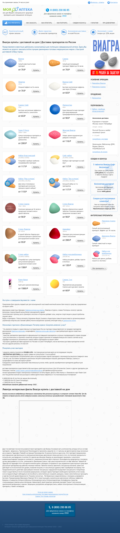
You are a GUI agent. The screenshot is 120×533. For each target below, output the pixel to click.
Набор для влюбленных (72, 254)
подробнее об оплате (99, 152)
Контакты (114, 2)
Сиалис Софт (23, 105)
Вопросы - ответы (97, 2)
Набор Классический (26, 155)
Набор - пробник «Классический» (98, 110)
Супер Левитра (24, 229)
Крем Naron (23, 279)
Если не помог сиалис (45, 492)
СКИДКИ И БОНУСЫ (79, 23)
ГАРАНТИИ (94, 23)
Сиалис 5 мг (67, 279)
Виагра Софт (67, 82)
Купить (36, 70)
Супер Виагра (68, 204)
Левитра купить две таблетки (45, 331)
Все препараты (14, 23)
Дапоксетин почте (69, 320)
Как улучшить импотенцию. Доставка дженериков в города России (45, 494)
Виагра (21, 59)
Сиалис (65, 59)
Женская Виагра (69, 130)
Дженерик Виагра (99, 83)
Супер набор (23, 254)
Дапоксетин (67, 105)
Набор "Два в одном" (26, 179)
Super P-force (23, 130)
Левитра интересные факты (34, 310)
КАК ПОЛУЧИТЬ (62, 23)
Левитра (21, 82)
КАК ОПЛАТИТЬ (46, 23)
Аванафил (66, 229)
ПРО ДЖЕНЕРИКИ (109, 23)
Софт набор (67, 155)
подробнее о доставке (100, 139)
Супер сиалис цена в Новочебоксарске (29, 370)
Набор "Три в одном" (71, 179)
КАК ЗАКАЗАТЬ (31, 23)
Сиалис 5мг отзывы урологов (45, 496)
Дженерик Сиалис (99, 87)
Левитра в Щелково (18, 331)
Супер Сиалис (24, 204)
